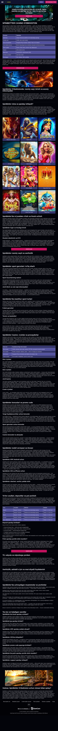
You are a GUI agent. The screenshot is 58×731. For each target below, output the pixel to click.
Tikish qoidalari (36, 717)
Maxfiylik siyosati (16, 717)
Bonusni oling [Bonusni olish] (8, 73)
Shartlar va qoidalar (46, 717)
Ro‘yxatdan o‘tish (51, 2)
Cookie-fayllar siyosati (26, 717)
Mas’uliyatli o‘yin (6, 717)
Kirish (41, 2)
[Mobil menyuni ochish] (2, 2)
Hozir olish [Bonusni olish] (29, 18)
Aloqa (53, 717)
